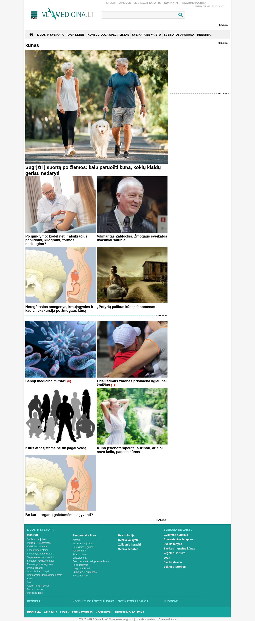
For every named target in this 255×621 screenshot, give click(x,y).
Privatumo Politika (193, 3)
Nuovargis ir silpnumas (85, 572)
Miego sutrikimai (81, 568)
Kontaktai (171, 3)
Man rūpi (33, 534)
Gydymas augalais (176, 534)
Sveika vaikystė (128, 540)
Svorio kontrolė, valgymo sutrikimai (91, 561)
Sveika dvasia (173, 562)
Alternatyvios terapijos (179, 539)
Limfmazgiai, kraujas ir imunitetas (44, 575)
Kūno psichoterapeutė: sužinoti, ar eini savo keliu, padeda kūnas (130, 450)
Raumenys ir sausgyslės (40, 564)
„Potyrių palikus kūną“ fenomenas (126, 307)
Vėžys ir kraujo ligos (83, 543)
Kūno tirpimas (80, 554)
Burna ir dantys (35, 589)
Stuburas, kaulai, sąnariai (40, 560)
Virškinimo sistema (37, 546)
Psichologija (126, 535)
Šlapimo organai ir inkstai (40, 557)
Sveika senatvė (128, 549)
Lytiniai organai (35, 568)
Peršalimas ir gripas (83, 547)
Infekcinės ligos (81, 575)
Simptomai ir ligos (85, 535)
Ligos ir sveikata (50, 34)
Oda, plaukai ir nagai (38, 571)
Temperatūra (79, 550)
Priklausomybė (80, 565)
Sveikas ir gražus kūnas (179, 548)
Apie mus (125, 3)
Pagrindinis (76, 34)
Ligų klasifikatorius (147, 3)
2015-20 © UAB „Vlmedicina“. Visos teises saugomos (105, 619)
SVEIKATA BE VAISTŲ (146, 34)
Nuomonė (171, 601)
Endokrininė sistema (38, 550)
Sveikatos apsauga (133, 601)
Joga (167, 557)
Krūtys (30, 578)
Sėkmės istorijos (175, 566)
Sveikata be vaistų (178, 529)
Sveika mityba (173, 544)
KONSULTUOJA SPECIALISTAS (108, 34)
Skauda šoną (80, 557)
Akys (29, 582)
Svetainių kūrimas (168, 619)
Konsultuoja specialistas (93, 601)
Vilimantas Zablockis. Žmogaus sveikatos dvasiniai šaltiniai (132, 238)
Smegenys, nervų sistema (40, 553)
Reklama (110, 3)
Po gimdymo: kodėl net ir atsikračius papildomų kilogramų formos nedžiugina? (56, 240)
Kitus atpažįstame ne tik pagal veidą (55, 448)
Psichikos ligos (35, 592)
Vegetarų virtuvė (174, 553)
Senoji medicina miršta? (45, 381)
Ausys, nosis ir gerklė (38, 585)
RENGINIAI (204, 34)
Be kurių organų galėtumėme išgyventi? (59, 515)
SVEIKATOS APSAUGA (179, 34)
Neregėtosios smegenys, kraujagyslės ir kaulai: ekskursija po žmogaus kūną (59, 309)
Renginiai (34, 601)
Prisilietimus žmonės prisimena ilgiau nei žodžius (132, 383)
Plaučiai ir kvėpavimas (39, 543)
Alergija (77, 540)
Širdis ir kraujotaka (37, 539)
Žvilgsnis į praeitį (129, 544)
